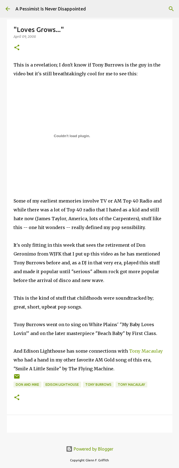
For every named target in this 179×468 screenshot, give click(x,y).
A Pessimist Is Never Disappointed (50, 8)
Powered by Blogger (89, 448)
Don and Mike (27, 384)
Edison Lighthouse (62, 384)
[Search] (171, 8)
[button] (17, 48)
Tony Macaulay (146, 351)
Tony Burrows (98, 384)
